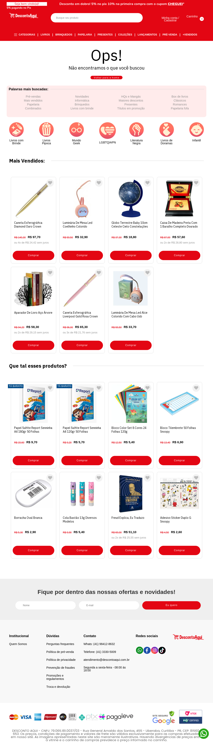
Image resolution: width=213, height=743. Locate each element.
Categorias (27, 35)
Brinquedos (63, 35)
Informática (82, 106)
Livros (45, 35)
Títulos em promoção (131, 114)
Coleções (125, 35)
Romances (180, 110)
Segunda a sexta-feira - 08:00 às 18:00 (104, 660)
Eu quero (171, 595)
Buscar (135, 18)
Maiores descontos (131, 106)
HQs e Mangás (131, 102)
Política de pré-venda (60, 643)
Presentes (105, 35)
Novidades (82, 102)
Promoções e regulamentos (55, 668)
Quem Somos (18, 635)
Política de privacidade (61, 650)
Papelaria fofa (180, 114)
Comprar (33, 257)
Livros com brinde (82, 114)
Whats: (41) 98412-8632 (99, 635)
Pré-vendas (33, 102)
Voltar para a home (106, 80)
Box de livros (179, 102)
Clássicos (180, 106)
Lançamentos (147, 35)
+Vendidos (190, 35)
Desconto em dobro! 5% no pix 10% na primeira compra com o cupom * (122, 4)
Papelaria (85, 35)
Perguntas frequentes (60, 635)
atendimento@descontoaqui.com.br (106, 650)
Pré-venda (169, 35)
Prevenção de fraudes (60, 658)
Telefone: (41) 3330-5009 (99, 642)
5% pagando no (20, 8)
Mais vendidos (33, 106)
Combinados (33, 114)
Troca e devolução (58, 677)
